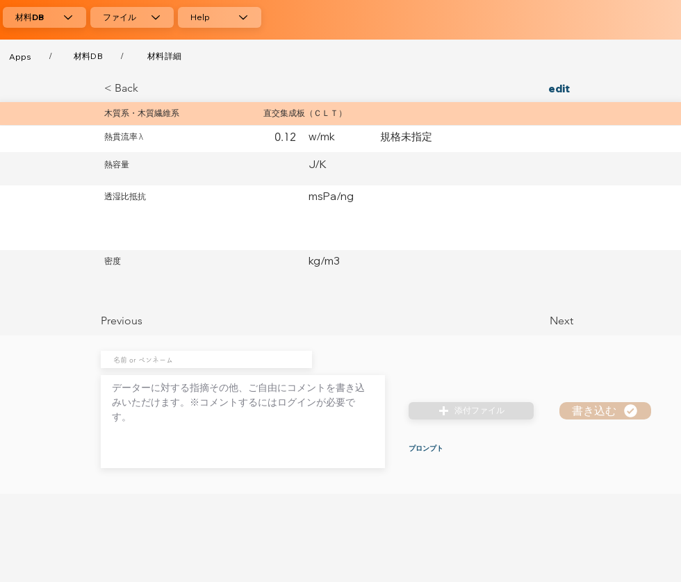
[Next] (538, 321)
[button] (471, 410)
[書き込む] (605, 410)
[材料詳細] (164, 56)
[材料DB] (44, 17)
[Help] (219, 17)
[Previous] (146, 321)
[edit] (538, 88)
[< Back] (150, 88)
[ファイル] (132, 17)
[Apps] (20, 56)
